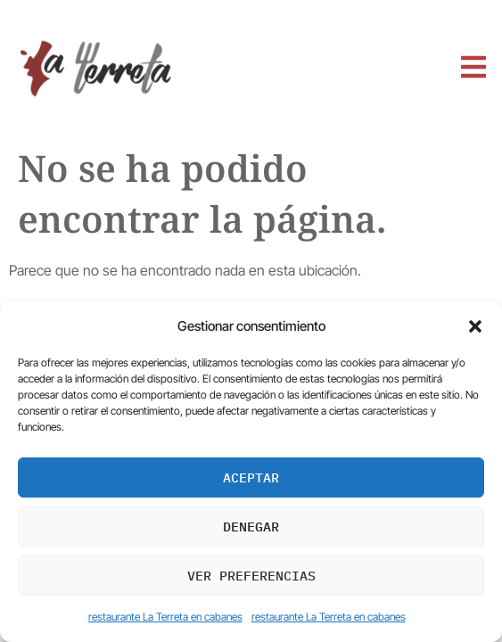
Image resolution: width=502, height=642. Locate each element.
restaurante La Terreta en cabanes (165, 616)
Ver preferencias (251, 575)
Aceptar (251, 477)
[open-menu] (472, 68)
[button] (475, 326)
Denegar (251, 526)
